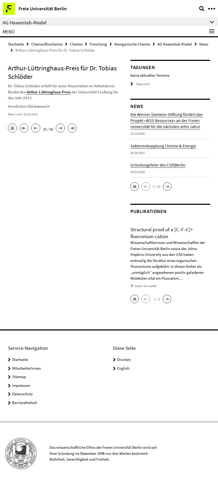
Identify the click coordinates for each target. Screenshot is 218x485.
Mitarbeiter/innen (26, 368)
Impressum (21, 385)
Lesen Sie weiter (146, 286)
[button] (134, 186)
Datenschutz (22, 393)
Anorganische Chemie (132, 44)
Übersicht (139, 84)
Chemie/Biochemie (46, 44)
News (203, 44)
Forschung (98, 44)
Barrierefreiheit (24, 402)
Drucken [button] (124, 359)
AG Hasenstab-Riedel (174, 44)
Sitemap (19, 376)
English (123, 368)
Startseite (16, 44)
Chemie (76, 44)
